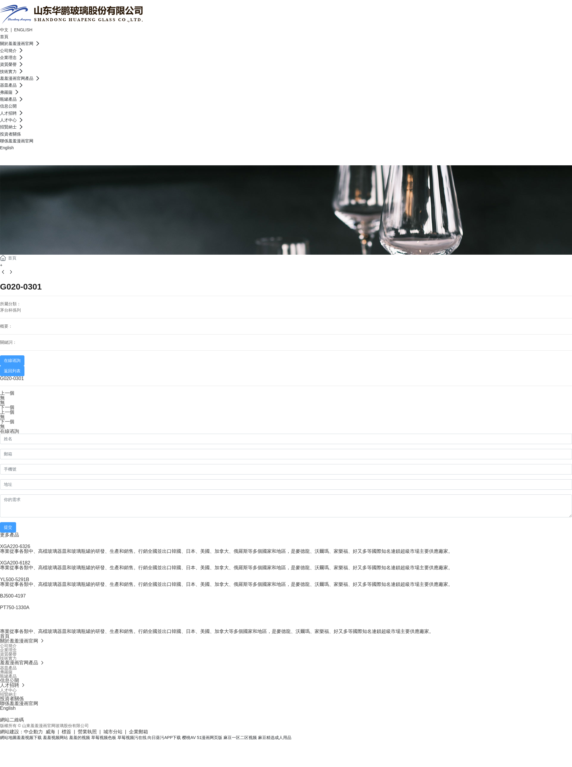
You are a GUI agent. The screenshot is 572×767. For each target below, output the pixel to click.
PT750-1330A (14, 607)
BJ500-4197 (13, 595)
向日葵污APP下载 (164, 737)
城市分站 (112, 731)
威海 (50, 731)
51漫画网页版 (210, 737)
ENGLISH (23, 29)
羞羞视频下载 (29, 737)
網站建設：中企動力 (21, 731)
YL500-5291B (14, 579)
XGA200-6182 (15, 562)
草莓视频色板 (103, 737)
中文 (5, 29)
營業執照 (87, 731)
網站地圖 (8, 737)
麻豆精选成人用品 (274, 737)
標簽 (66, 731)
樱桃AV (189, 737)
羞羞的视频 (79, 737)
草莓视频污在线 (132, 737)
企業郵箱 (138, 731)
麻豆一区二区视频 (240, 737)
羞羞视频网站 (55, 737)
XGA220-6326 (15, 546)
